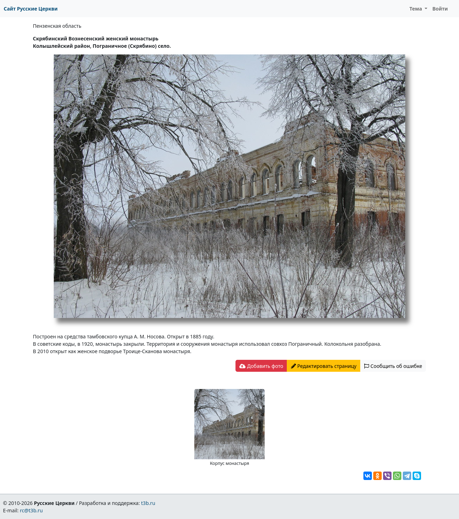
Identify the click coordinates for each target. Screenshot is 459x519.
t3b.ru (148, 503)
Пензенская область (57, 25)
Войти (440, 8)
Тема (416, 8)
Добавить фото (261, 366)
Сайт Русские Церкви (31, 8)
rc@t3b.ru (31, 510)
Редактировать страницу (323, 366)
